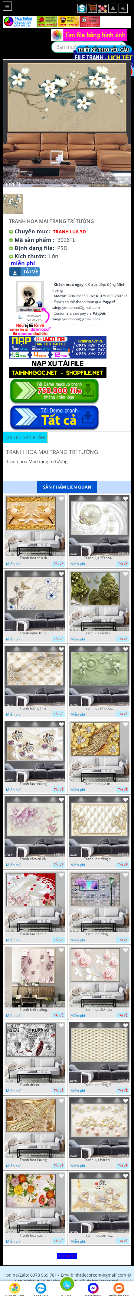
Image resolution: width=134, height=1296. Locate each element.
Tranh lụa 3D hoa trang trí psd (99, 558)
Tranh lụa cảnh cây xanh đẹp (99, 633)
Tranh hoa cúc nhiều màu (35, 1235)
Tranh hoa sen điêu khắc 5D (35, 558)
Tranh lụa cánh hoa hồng (35, 934)
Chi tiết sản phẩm (25, 437)
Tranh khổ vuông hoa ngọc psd (35, 1009)
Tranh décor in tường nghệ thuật (35, 1085)
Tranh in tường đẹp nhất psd (99, 1085)
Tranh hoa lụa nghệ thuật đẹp (35, 1160)
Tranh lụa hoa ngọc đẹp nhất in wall (35, 784)
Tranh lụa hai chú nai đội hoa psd (99, 1160)
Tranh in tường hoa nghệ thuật (99, 859)
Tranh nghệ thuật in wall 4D (35, 633)
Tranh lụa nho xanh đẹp (99, 708)
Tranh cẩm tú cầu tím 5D (35, 859)
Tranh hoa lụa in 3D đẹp (99, 784)
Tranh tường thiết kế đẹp (35, 708)
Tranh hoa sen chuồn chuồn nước (99, 1235)
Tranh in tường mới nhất (99, 934)
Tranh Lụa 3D (69, 232)
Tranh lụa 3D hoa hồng (99, 1009)
